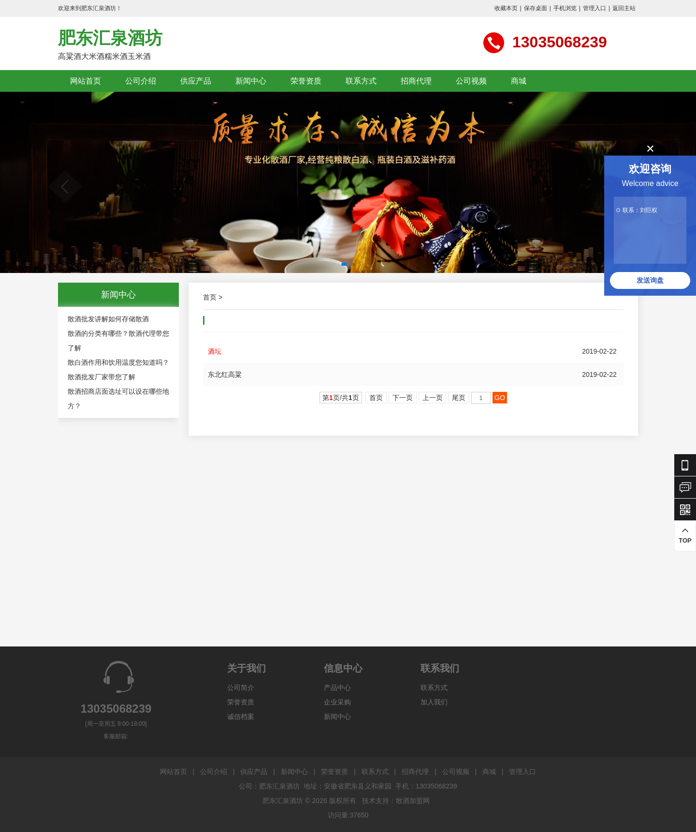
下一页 (403, 398)
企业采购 (337, 702)
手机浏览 (565, 8)
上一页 (432, 398)
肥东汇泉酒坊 (110, 38)
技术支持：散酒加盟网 (396, 800)
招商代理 (416, 81)
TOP (685, 535)
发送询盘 (650, 280)
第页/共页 (340, 398)
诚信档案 (240, 716)
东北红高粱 (225, 374)
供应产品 (195, 81)
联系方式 (361, 81)
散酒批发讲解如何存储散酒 (108, 319)
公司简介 (240, 687)
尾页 (458, 398)
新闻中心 (250, 81)
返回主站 (624, 8)
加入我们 (434, 702)
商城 (518, 81)
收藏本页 (506, 8)
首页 (210, 297)
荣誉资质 (305, 81)
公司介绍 (140, 81)
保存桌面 (535, 8)
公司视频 (471, 81)
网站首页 (85, 81)
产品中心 (337, 687)
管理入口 (594, 8)
